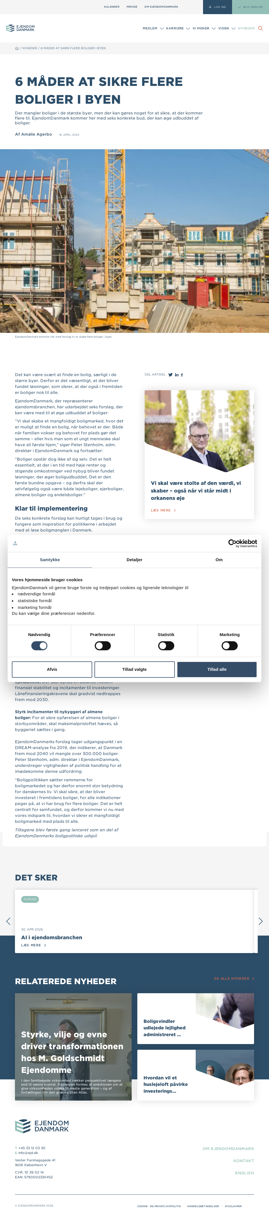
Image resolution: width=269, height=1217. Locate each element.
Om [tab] (218, 559)
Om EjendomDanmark (161, 6)
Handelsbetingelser (201, 1206)
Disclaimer (233, 1206)
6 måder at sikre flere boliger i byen (75, 48)
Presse (132, 6)
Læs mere (163, 510)
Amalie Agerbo (37, 134)
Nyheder (246, 28)
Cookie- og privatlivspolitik (155, 1206)
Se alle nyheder (233, 978)
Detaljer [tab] (134, 559)
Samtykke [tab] (50, 559)
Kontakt (243, 1161)
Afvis (52, 669)
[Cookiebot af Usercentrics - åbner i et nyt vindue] (232, 543)
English (244, 1173)
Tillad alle (216, 669)
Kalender (112, 6)
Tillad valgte (134, 669)
